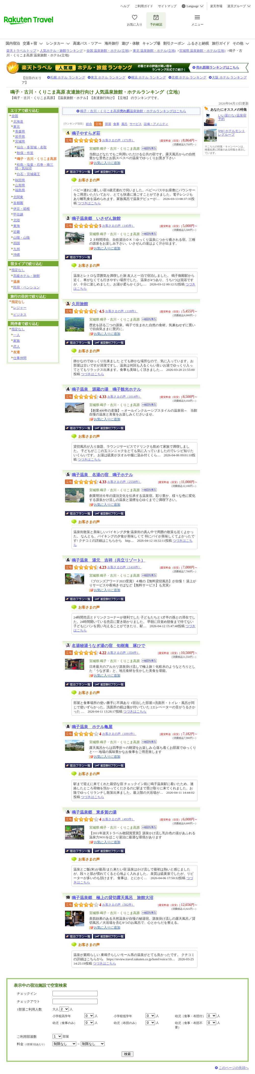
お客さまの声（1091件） (119, 734)
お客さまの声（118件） (121, 311)
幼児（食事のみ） (65, 1023)
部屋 (108, 124)
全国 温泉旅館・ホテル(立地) (107, 51)
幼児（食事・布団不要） (188, 1025)
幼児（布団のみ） (126, 1023)
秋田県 (20, 180)
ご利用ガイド (144, 6)
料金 (31, 1044)
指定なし (18, 270)
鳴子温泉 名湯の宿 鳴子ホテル (102, 475)
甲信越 (18, 214)
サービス (136, 124)
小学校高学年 (62, 1016)
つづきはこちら (89, 203)
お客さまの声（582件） (118, 904)
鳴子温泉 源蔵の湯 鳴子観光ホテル (106, 389)
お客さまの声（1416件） (124, 567)
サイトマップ (167, 6)
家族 (16, 341)
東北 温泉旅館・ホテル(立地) (154, 51)
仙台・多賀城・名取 (32, 147)
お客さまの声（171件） (118, 140)
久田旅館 (80, 304)
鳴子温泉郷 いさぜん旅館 (96, 218)
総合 (89, 124)
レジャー (20, 308)
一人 (16, 335)
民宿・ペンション (26, 287)
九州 (16, 249)
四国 (16, 243)
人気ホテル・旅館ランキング (61, 51)
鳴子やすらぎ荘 (86, 133)
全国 (14, 116)
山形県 (20, 185)
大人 (56, 1009)
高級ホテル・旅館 (26, 276)
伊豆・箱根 (21, 209)
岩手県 (20, 136)
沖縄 (16, 255)
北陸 (16, 220)
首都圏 (18, 203)
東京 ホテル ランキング (108, 77)
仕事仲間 (20, 358)
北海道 (18, 121)
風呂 (124, 124)
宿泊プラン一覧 (81, 171)
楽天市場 (216, 6)
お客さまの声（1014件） (124, 396)
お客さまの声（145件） (118, 226)
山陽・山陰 (21, 237)
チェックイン (27, 993)
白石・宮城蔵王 (28, 174)
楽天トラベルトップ (21, 51)
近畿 (16, 232)
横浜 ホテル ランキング (148, 77)
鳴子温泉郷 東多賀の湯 (94, 812)
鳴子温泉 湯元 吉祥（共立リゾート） (108, 560)
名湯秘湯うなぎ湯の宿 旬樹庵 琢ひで (108, 645)
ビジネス (20, 315)
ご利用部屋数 (27, 1037)
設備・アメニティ (156, 124)
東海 (16, 226)
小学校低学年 (123, 1016)
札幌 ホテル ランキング (67, 77)
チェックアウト (28, 1001)
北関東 (18, 197)
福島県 (20, 190)
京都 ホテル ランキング (189, 77)
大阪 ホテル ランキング (229, 77)
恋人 (16, 346)
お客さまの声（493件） (118, 819)
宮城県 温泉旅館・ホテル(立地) (202, 51)
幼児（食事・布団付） (190, 1016)
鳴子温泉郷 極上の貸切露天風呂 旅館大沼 (112, 897)
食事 (116, 124)
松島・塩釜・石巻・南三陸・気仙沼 (34, 166)
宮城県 (20, 141)
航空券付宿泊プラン (109, 171)
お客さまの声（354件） (123, 652)
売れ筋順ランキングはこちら (217, 67)
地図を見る (149, 148)
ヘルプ (125, 6)
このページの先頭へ (234, 1068)
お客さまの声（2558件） (124, 482)
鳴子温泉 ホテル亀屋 (92, 727)
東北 (16, 127)
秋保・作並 (25, 153)
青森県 (20, 131)
